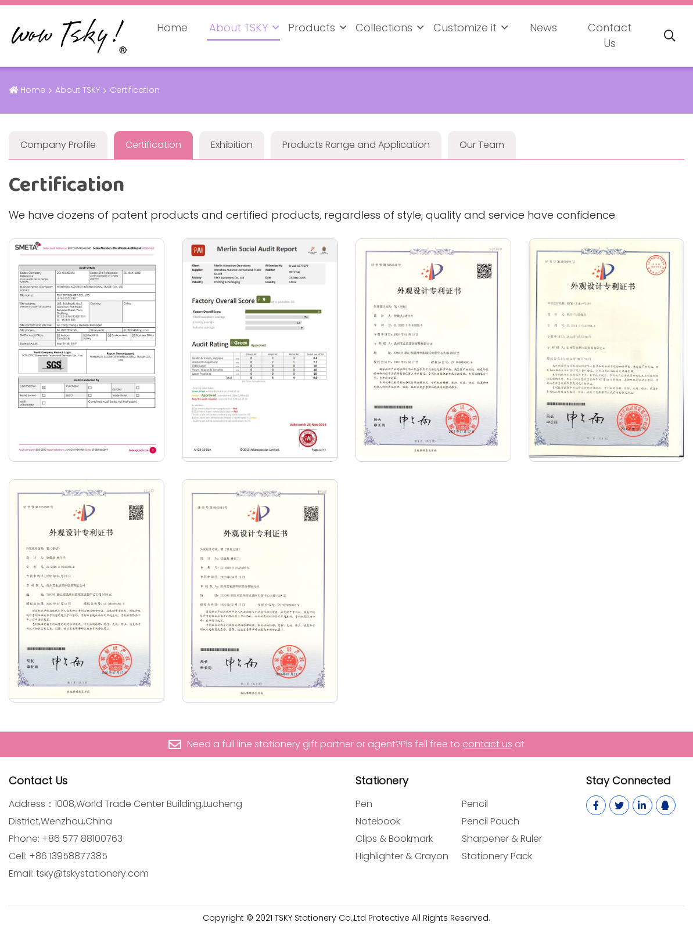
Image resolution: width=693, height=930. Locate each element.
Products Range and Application (356, 144)
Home (172, 27)
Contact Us (609, 35)
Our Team (481, 144)
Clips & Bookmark (394, 838)
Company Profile (58, 144)
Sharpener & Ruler (502, 838)
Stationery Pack (497, 856)
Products (311, 27)
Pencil (475, 803)
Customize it (465, 27)
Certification (153, 144)
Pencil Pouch (490, 821)
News (543, 27)
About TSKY (238, 27)
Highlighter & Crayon (402, 856)
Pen (364, 803)
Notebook (378, 821)
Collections (384, 27)
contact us (487, 744)
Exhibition (232, 144)
